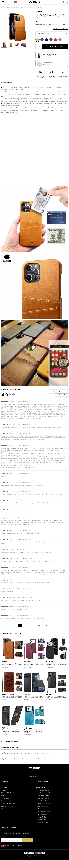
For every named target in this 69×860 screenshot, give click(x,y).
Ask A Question (61, 395)
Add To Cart (54, 46)
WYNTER (49, 661)
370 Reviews (50, 24)
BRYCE (4, 661)
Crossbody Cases (44, 793)
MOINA (48, 695)
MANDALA (28, 728)
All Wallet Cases (43, 790)
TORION (5, 728)
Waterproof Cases (44, 812)
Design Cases (42, 820)
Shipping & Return (7, 793)
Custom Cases (43, 822)
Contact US (5, 790)
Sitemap (4, 809)
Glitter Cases (42, 809)
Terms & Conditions (8, 803)
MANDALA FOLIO (8, 695)
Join (27, 840)
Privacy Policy (6, 801)
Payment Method (7, 806)
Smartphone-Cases (13, 7)
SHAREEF (27, 695)
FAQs (3, 795)
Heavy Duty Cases (44, 803)
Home (3, 7)
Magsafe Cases (43, 817)
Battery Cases (42, 814)
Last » (47, 625)
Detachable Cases (44, 798)
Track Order (5, 798)
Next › (39, 625)
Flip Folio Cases (43, 795)
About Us (4, 787)
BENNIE (27, 661)
